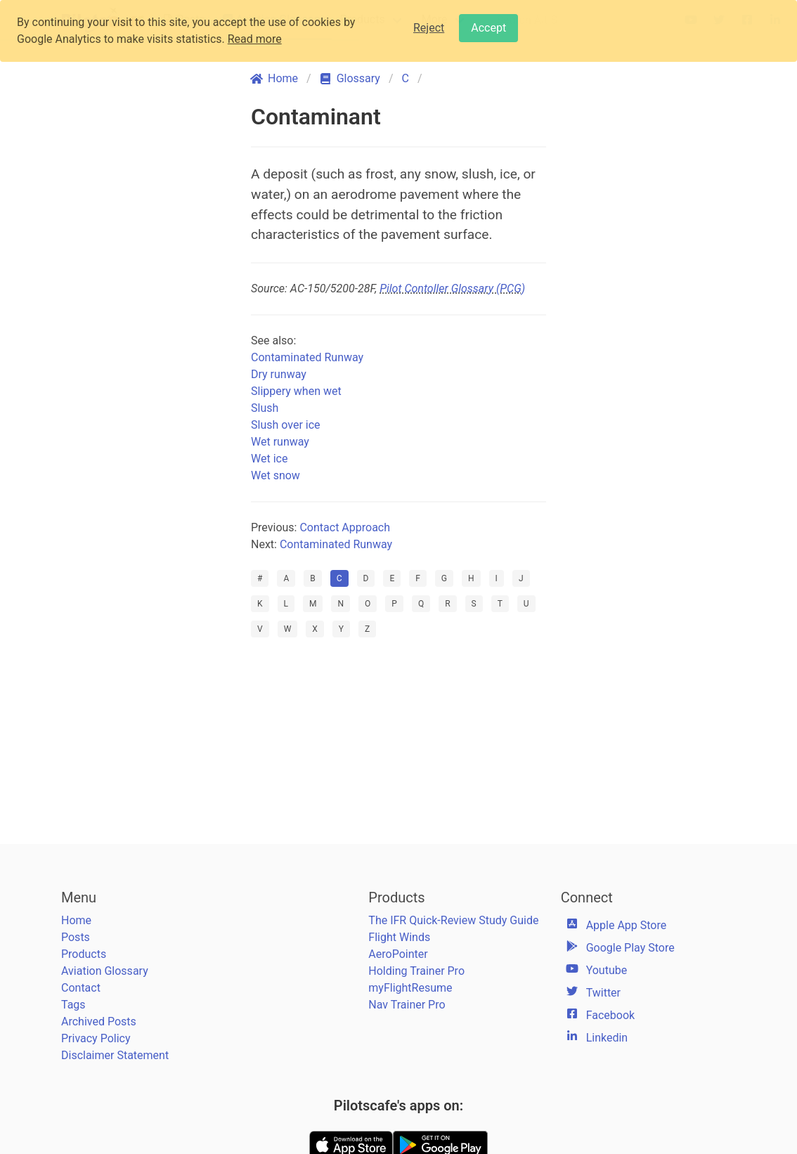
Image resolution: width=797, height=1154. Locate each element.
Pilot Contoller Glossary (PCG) (452, 288)
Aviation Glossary (104, 971)
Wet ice (269, 458)
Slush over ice (285, 425)
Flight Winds (399, 937)
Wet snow (275, 475)
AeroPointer (397, 954)
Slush (264, 408)
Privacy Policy (96, 1038)
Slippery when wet (296, 391)
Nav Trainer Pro (406, 1004)
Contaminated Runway (307, 357)
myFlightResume (410, 987)
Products (83, 954)
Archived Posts (98, 1021)
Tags (73, 1004)
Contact (81, 987)
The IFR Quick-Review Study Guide (453, 920)
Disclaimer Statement (115, 1055)
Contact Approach (344, 527)
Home (76, 920)
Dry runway (278, 374)
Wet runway (280, 441)
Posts (75, 937)
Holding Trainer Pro (416, 971)
